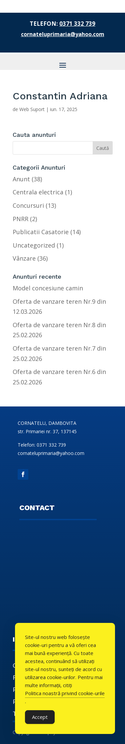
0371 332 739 (77, 23)
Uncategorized (34, 245)
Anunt (21, 179)
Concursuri (28, 205)
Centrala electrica (38, 192)
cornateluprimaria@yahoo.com (62, 34)
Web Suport (32, 109)
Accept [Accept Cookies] (40, 717)
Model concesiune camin (48, 288)
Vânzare (24, 258)
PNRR (20, 219)
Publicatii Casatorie (41, 232)
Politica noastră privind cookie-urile (65, 693)
